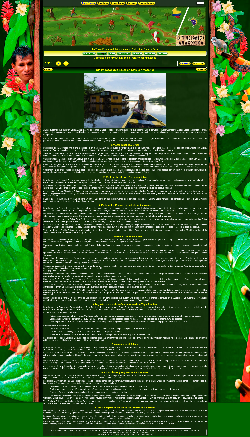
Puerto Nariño (124, 53)
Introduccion (89, 53)
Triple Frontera (88, 3)
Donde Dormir (117, 3)
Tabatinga (137, 53)
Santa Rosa (149, 53)
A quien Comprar (146, 3)
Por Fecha (185, 63)
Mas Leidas (198, 63)
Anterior (48, 69)
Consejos (102, 53)
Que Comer (103, 3)
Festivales (162, 53)
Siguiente (201, 69)
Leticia (112, 53)
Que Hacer (131, 3)
